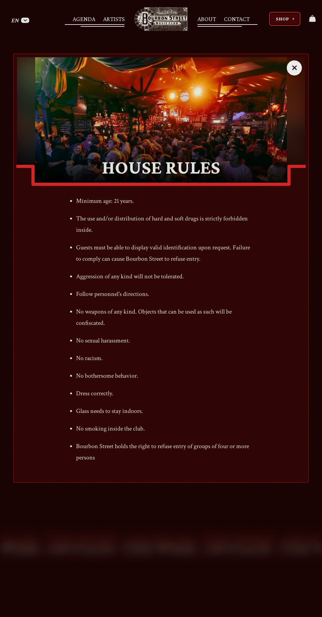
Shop (286, 19)
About (206, 19)
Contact (237, 19)
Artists (114, 19)
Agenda (84, 19)
